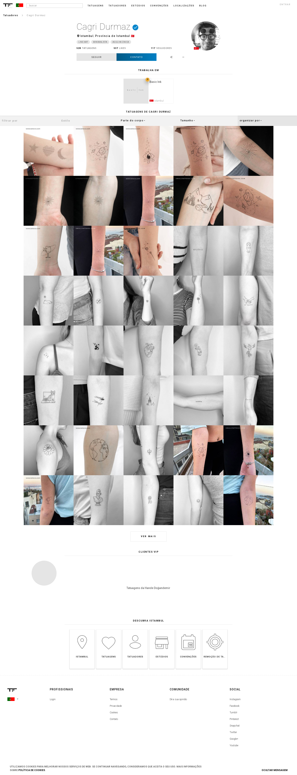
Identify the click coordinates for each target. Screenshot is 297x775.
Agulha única (121, 42)
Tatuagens (96, 5)
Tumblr (233, 713)
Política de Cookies (31, 770)
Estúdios (138, 5)
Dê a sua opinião (178, 700)
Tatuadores (118, 5)
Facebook (234, 706)
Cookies (114, 713)
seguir (96, 57)
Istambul (87, 36)
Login (53, 700)
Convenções (159, 5)
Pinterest (234, 720)
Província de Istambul (112, 36)
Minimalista (100, 42)
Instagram (235, 700)
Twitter (233, 733)
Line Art (83, 42)
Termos (114, 700)
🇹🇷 (133, 36)
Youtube (234, 746)
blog (203, 5)
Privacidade (116, 706)
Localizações (183, 5)
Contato (136, 57)
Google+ (234, 739)
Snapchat (235, 726)
